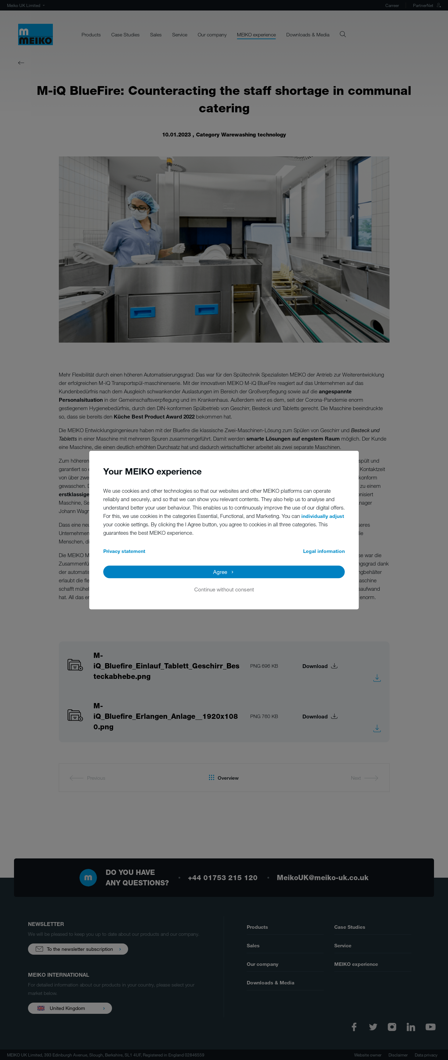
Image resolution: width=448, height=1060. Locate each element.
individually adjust (322, 516)
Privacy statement (124, 551)
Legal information (324, 551)
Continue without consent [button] (224, 589)
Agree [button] (220, 572)
